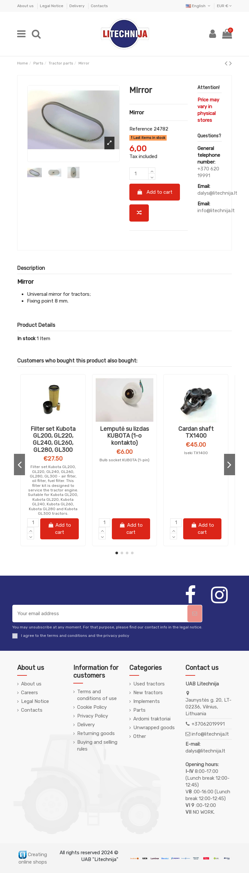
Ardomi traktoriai (152, 719)
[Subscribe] (194, 613)
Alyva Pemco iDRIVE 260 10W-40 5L (53, 455)
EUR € (224, 6)
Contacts (99, 6)
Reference (140, 129)
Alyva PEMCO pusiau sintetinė (53, 432)
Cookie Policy (92, 707)
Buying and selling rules (97, 745)
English (198, 6)
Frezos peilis (124, 428)
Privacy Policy (92, 716)
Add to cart (155, 192)
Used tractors (149, 684)
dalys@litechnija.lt (217, 193)
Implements (146, 701)
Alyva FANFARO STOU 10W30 (196, 432)
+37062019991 (208, 724)
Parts (139, 710)
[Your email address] (100, 613)
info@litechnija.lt (216, 210)
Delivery (77, 6)
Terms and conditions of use (97, 695)
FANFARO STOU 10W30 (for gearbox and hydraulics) (195, 455)
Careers (29, 692)
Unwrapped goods (154, 727)
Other (139, 736)
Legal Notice (52, 6)
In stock (26, 338)
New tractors (148, 692)
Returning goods (96, 733)
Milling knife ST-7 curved (124, 445)
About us (26, 6)
